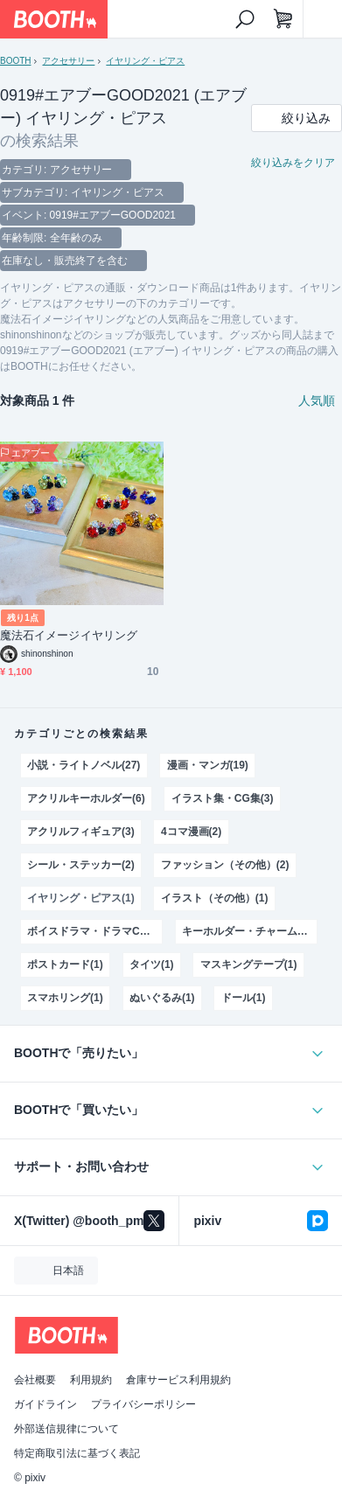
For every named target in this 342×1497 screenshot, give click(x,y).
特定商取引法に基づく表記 (77, 1453)
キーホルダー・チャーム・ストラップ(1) (249, 931)
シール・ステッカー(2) (80, 865)
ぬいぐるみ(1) (162, 998)
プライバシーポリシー (143, 1404)
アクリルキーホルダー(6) (85, 798)
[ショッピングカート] (283, 19)
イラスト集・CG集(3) (222, 798)
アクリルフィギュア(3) (80, 831)
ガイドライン (45, 1404)
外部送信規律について (66, 1429)
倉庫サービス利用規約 (178, 1380)
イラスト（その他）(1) (214, 898)
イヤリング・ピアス (145, 61)
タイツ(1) (151, 964)
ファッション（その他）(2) (225, 865)
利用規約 (91, 1380)
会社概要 (35, 1380)
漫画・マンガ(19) (207, 765)
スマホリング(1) (65, 998)
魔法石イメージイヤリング (68, 635)
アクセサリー (68, 61)
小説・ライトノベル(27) (83, 765)
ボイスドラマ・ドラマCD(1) (93, 931)
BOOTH (15, 61)
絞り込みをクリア (293, 163)
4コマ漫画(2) (191, 831)
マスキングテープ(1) (248, 964)
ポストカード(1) (65, 964)
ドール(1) (243, 998)
